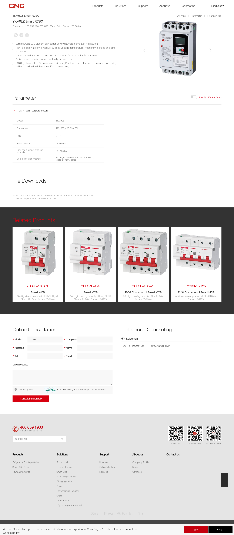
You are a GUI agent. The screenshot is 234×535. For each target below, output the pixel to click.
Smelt (59, 495)
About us (164, 6)
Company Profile (140, 462)
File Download (214, 15)
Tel (15, 356)
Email (67, 356)
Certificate (137, 471)
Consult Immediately (31, 398)
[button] (144, 50)
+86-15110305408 (132, 345)
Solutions (120, 6)
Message (103, 471)
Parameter (196, 15)
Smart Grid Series (21, 467)
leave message (20, 364)
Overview (181, 15)
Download (104, 462)
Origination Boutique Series (26, 462)
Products (98, 6)
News (134, 467)
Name (67, 348)
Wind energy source (66, 476)
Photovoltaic (63, 462)
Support (143, 6)
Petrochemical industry (68, 490)
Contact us (188, 6)
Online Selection (107, 467)
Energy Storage (64, 467)
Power (60, 486)
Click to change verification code (90, 389)
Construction (63, 500)
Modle (17, 339)
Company (70, 339)
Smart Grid (62, 471)
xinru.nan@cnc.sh (160, 345)
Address (18, 348)
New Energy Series (21, 471)
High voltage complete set (69, 505)
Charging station (65, 481)
